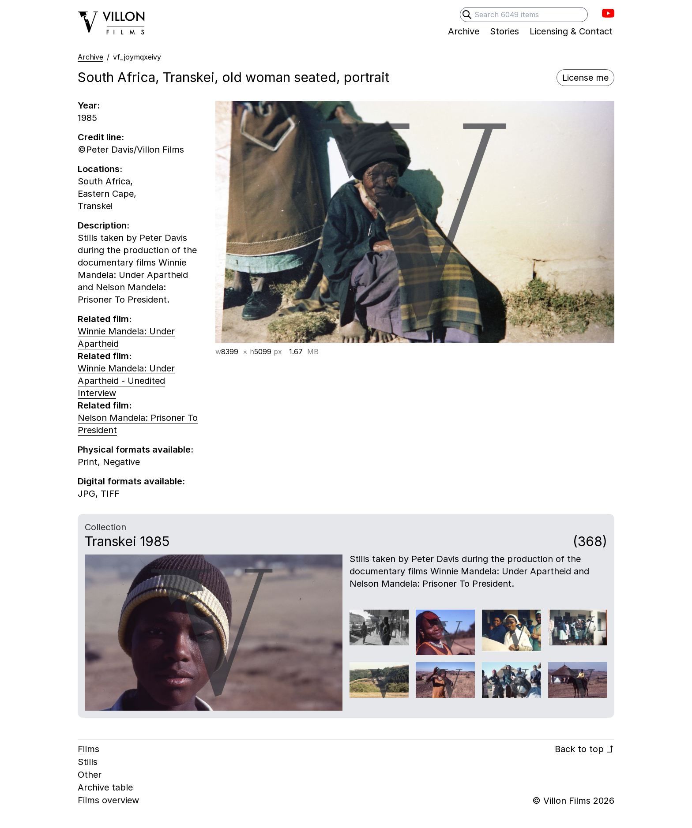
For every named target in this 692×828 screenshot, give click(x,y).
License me (585, 77)
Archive (90, 56)
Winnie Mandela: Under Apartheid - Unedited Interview (126, 380)
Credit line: (101, 137)
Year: (89, 105)
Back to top (584, 749)
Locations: (100, 169)
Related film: (105, 319)
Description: (103, 225)
